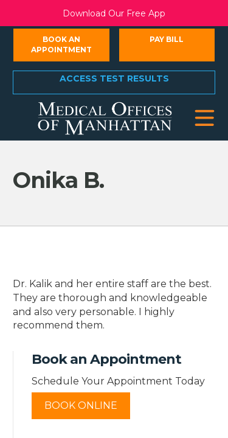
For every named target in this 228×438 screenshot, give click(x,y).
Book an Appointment (61, 44)
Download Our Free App (114, 13)
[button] (204, 118)
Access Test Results (114, 78)
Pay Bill (167, 39)
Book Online (80, 405)
